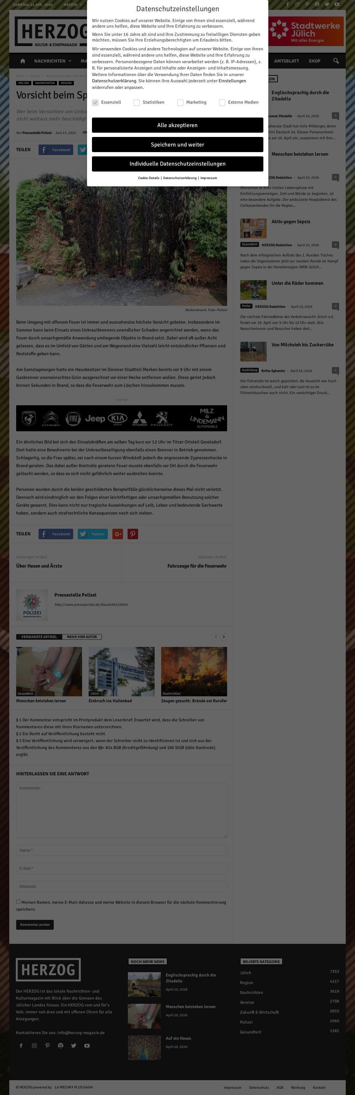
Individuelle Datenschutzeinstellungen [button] (178, 163)
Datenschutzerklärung (114, 81)
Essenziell (106, 102)
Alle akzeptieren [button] (177, 125)
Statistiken (148, 102)
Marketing (191, 102)
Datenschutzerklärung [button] (180, 178)
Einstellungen (232, 81)
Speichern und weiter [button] (177, 144)
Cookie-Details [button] (149, 178)
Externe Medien (239, 102)
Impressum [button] (208, 178)
